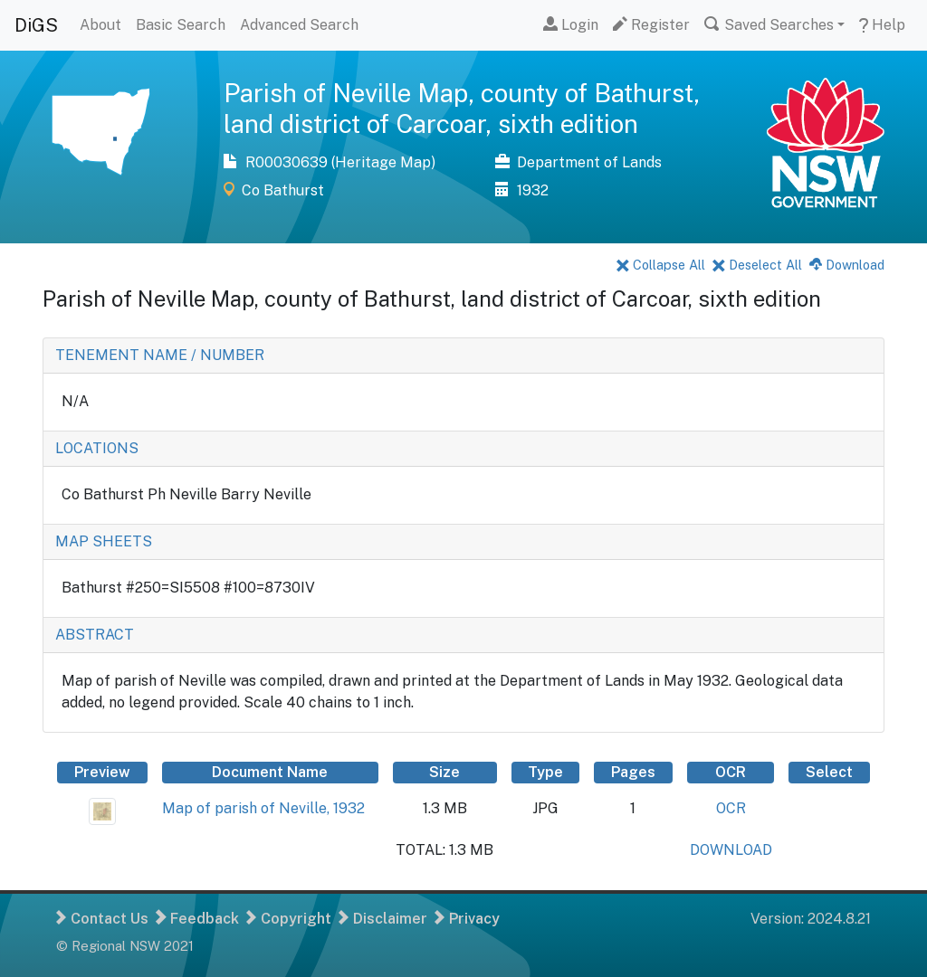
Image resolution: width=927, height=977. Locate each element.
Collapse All (660, 264)
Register (651, 24)
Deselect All (757, 264)
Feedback (197, 918)
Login (570, 24)
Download (846, 264)
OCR (731, 808)
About (100, 24)
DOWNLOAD (731, 849)
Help (882, 24)
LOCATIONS (97, 448)
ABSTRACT (94, 634)
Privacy (467, 918)
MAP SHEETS (103, 541)
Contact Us (102, 918)
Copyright (288, 918)
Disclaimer (383, 918)
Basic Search (180, 24)
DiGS (36, 25)
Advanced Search (299, 24)
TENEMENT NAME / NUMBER (159, 355)
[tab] (463, 356)
